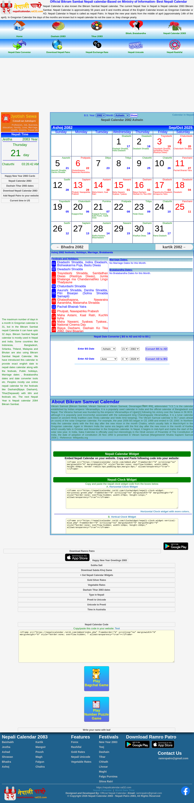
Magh (39, 756)
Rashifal (76, 746)
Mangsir (41, 746)
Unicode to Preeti (96, 604)
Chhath (103, 761)
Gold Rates (78, 751)
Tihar (102, 756)
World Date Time (124, 790)
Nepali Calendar (102, 790)
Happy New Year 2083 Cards (20, 176)
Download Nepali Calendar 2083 (20, 190)
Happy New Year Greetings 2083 (109, 560)
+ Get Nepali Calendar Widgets (96, 575)
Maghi (102, 771)
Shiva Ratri (106, 781)
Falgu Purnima (108, 776)
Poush (40, 751)
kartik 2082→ (174, 247)
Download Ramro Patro (82, 551)
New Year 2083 (108, 742)
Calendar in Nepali (183, 114)
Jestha (6, 746)
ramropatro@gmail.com (173, 758)
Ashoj (5, 766)
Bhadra (6, 761)
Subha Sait (96, 565)
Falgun (40, 761)
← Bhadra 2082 (70, 247)
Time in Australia (97, 609)
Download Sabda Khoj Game (96, 570)
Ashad (6, 751)
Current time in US (20, 200)
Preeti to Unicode (96, 599)
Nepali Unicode (80, 756)
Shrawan (7, 756)
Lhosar (103, 766)
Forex (74, 742)
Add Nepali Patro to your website (21, 195)
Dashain (104, 751)
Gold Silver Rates (96, 580)
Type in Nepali (96, 594)
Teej (101, 746)
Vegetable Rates (96, 585)
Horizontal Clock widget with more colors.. (165, 516)
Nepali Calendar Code (96, 624)
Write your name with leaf (96, 730)
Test (117, 628)
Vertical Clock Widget (123, 521)
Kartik (39, 742)
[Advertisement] (97, 85)
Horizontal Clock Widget (123, 486)
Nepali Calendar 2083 (20, 181)
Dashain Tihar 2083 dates (20, 186)
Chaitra (40, 766)
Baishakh (8, 742)
